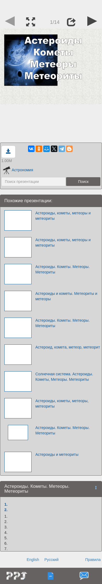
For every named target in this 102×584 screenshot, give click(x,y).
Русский (51, 559)
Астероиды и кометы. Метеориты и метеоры (66, 296)
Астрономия (18, 170)
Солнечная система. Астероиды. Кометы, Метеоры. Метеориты (64, 377)
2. (6, 510)
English (33, 559)
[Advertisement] (51, 7)
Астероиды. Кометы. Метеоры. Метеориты (62, 269)
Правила (93, 559)
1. (6, 504)
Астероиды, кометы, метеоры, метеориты (62, 403)
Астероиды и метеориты (56, 454)
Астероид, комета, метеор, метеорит (67, 347)
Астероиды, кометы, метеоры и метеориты (63, 216)
